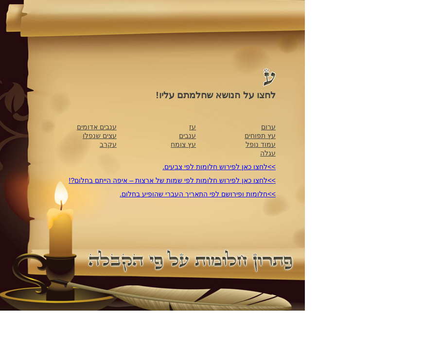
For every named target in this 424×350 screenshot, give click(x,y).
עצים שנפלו (100, 136)
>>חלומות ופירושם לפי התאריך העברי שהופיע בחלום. (198, 194)
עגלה (268, 153)
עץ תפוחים (260, 136)
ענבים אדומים (97, 127)
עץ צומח (183, 144)
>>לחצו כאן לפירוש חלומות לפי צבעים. (219, 167)
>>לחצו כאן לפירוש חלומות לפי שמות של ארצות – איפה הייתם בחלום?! (172, 180)
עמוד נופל (261, 144)
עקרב (108, 144)
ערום (268, 127)
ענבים (187, 136)
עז (192, 127)
